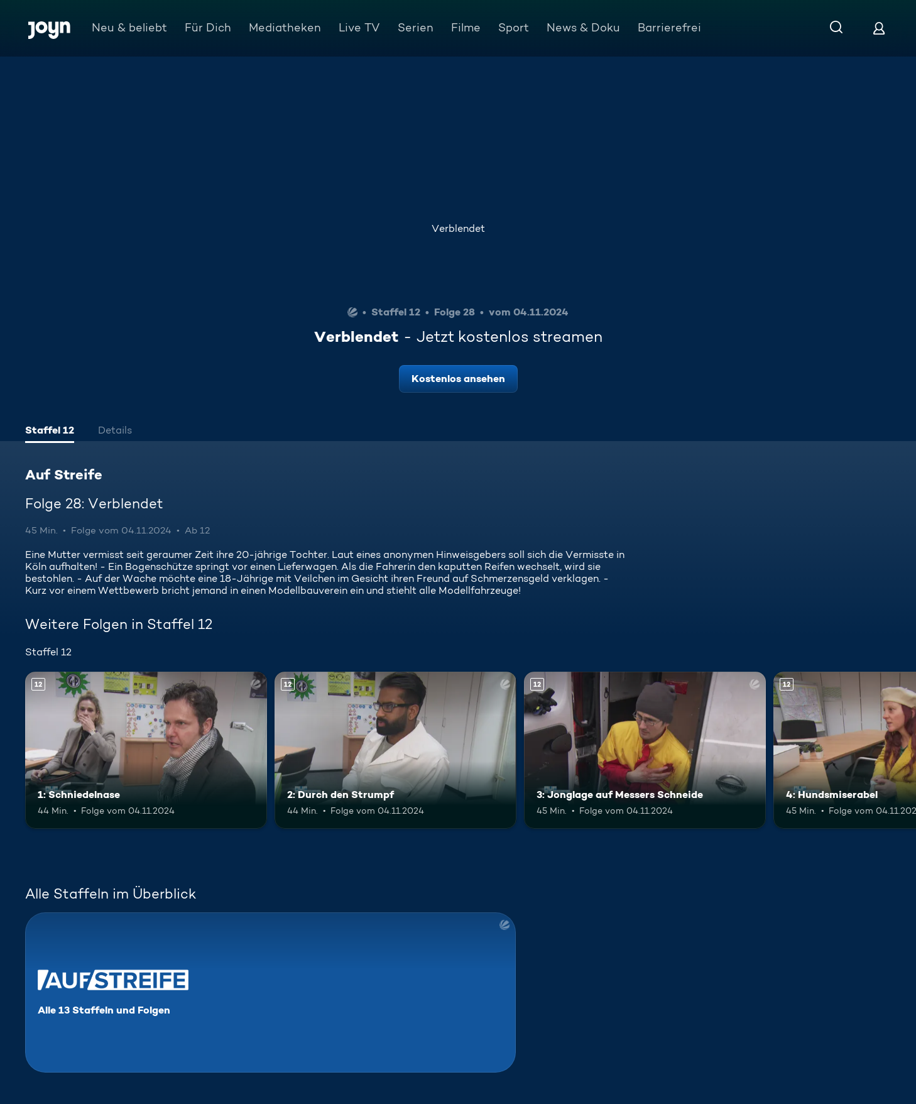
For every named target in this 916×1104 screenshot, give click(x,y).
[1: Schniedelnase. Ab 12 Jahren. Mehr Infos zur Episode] (146, 750)
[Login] (879, 28)
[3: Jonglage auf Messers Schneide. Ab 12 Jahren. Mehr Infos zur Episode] (645, 750)
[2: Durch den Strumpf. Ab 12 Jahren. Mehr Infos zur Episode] (395, 750)
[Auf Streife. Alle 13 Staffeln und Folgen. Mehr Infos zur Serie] (270, 992)
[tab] (50, 431)
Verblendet (458, 228)
